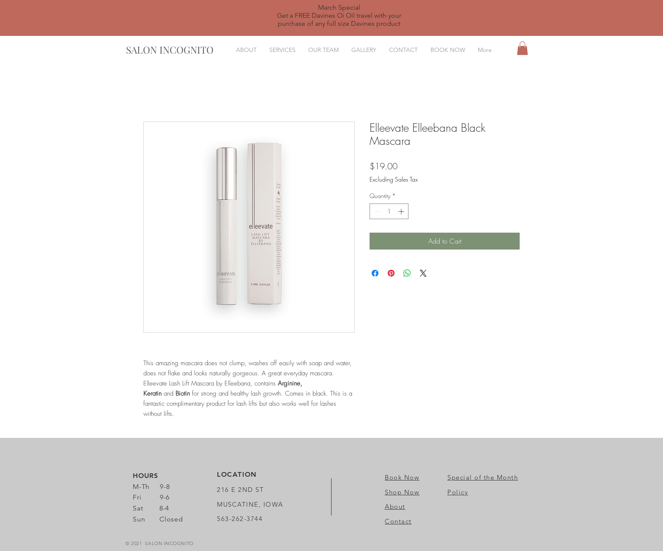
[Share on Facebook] (375, 273)
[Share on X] (423, 273)
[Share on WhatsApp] (407, 273)
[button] (522, 48)
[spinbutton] (389, 211)
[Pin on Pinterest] (391, 273)
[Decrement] (376, 211)
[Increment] (402, 211)
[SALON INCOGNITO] (169, 49)
